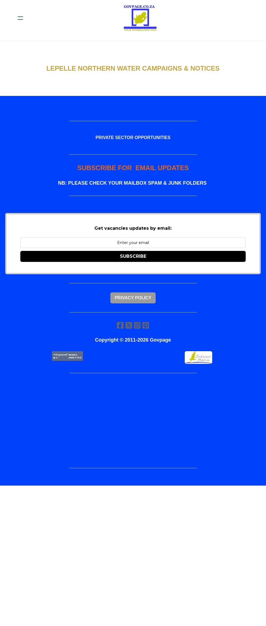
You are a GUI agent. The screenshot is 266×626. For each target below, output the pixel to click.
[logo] (140, 18)
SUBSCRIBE (133, 258)
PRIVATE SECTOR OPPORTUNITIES (133, 138)
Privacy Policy (133, 301)
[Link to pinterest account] (146, 329)
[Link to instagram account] (137, 329)
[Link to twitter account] (128, 329)
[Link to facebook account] (120, 329)
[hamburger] (20, 18)
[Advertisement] (133, 425)
